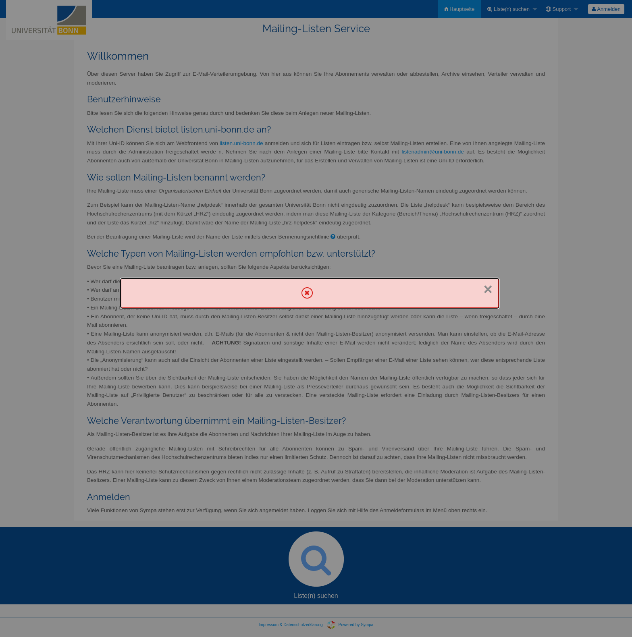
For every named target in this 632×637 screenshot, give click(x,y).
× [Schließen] (487, 289)
